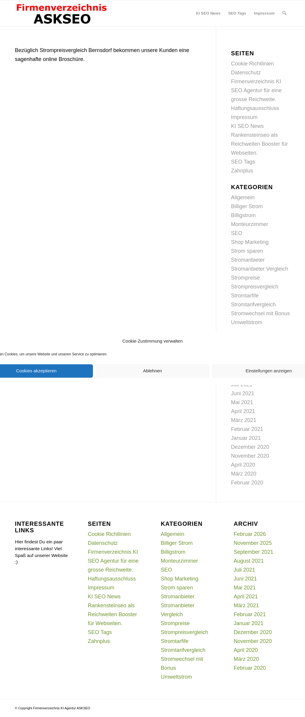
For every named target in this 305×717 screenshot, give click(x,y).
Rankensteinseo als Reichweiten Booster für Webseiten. (259, 144)
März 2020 (243, 474)
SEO (236, 233)
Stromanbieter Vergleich (259, 269)
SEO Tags (243, 162)
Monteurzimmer (249, 224)
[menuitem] (208, 13)
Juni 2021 (242, 393)
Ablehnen (152, 370)
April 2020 (243, 465)
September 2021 (253, 552)
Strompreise (245, 278)
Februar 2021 (247, 429)
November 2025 (253, 543)
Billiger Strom (247, 206)
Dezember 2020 (250, 447)
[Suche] (284, 13)
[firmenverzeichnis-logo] (61, 13)
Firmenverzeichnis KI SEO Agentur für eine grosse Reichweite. (256, 90)
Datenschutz (246, 73)
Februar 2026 (250, 534)
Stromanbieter (248, 260)
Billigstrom (243, 215)
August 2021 (249, 561)
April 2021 (243, 411)
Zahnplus (242, 171)
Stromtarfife (245, 296)
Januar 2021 (246, 438)
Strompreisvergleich (254, 287)
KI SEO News (247, 126)
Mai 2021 (242, 402)
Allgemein (243, 197)
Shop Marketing (250, 242)
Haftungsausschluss (255, 108)
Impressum (244, 117)
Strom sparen (247, 251)
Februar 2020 (247, 483)
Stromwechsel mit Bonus (260, 313)
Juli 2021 (244, 570)
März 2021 (243, 420)
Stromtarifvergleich (253, 304)
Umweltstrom (246, 322)
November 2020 (250, 456)
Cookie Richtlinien (252, 64)
